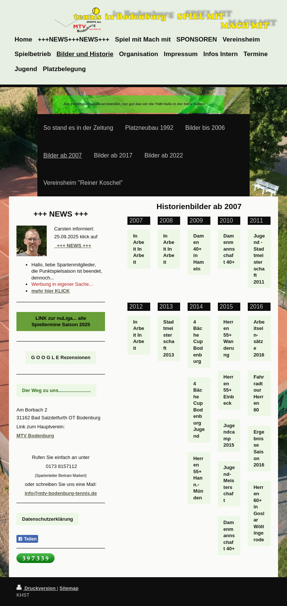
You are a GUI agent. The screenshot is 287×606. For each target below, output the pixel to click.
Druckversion (36, 588)
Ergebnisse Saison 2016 (258, 448)
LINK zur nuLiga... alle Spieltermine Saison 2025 (60, 321)
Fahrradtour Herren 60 (258, 393)
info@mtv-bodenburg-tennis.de (61, 493)
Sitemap (68, 588)
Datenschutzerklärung (47, 519)
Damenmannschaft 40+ (229, 249)
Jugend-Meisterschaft (229, 484)
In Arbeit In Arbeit (138, 249)
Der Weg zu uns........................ (56, 390)
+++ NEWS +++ (72, 245)
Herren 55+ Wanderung (228, 338)
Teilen (27, 539)
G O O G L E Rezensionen (60, 357)
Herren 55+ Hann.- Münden (198, 478)
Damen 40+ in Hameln (198, 252)
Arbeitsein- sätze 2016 (259, 338)
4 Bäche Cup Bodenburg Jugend (198, 410)
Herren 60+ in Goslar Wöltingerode (258, 513)
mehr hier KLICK (50, 291)
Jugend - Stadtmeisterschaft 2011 (259, 259)
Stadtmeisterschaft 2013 (169, 338)
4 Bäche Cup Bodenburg (198, 341)
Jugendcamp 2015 (229, 435)
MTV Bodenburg (35, 435)
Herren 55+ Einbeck (228, 390)
